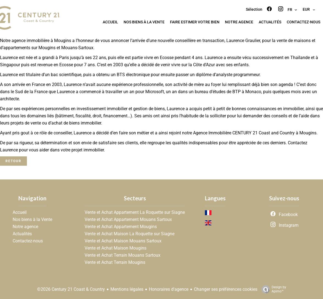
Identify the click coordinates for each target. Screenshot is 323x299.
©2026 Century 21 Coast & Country (71, 289)
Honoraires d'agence (168, 289)
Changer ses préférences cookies (225, 289)
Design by (272, 289)
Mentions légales (126, 289)
